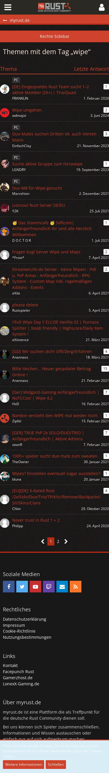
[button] (8, 7)
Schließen (56, 764)
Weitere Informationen (23, 764)
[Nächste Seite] (66, 541)
